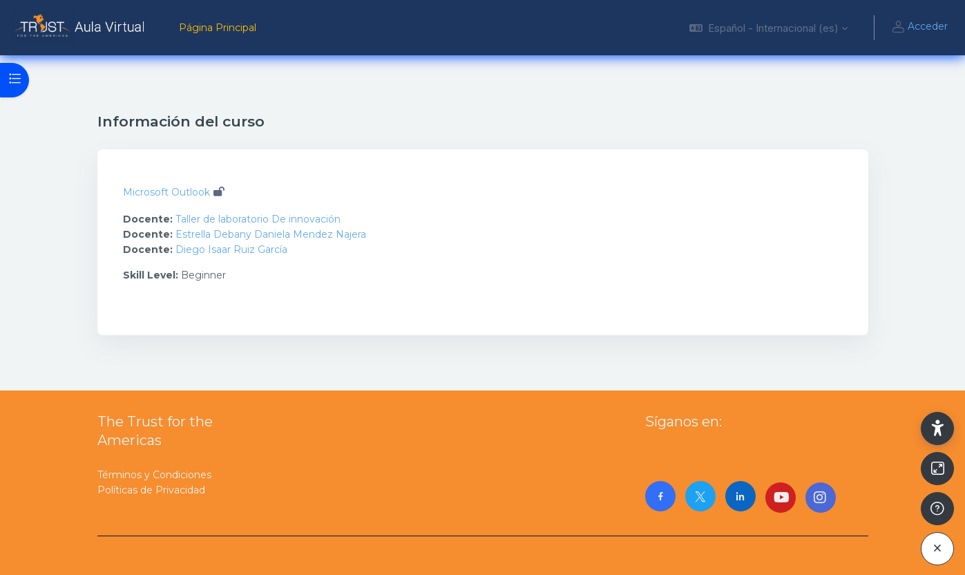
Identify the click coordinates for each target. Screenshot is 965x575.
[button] (768, 27)
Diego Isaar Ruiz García (231, 249)
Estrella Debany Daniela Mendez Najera (270, 234)
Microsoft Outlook (166, 192)
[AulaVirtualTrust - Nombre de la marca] (81, 27)
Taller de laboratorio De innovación (258, 219)
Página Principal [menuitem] (217, 27)
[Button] (937, 468)
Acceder (919, 27)
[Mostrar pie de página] (937, 508)
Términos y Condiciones (154, 475)
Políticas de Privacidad (151, 490)
